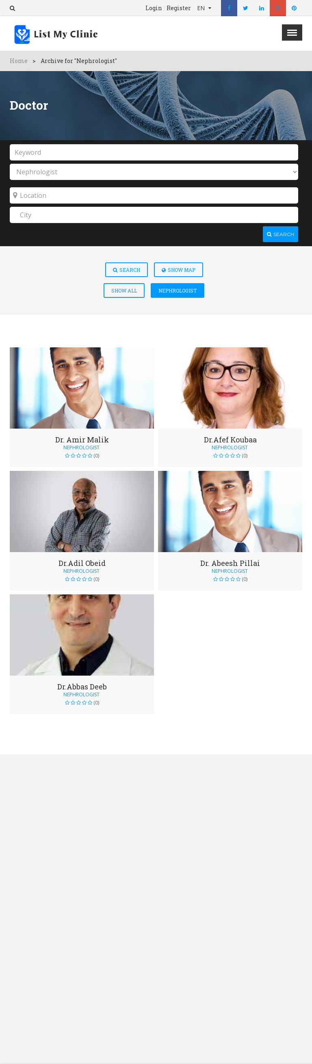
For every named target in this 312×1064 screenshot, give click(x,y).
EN (201, 8)
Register (179, 8)
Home (19, 61)
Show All (124, 290)
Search (126, 270)
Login (153, 8)
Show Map (178, 270)
